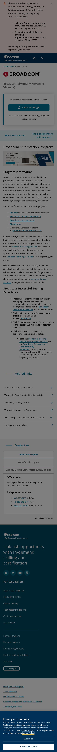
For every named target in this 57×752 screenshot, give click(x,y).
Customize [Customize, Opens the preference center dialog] (28, 740)
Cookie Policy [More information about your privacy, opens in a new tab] (28, 734)
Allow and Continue (28, 748)
